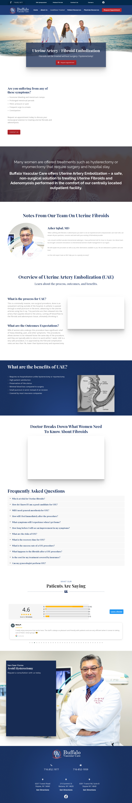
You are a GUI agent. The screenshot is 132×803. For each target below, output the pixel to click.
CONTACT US (14, 132)
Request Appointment (112, 10)
